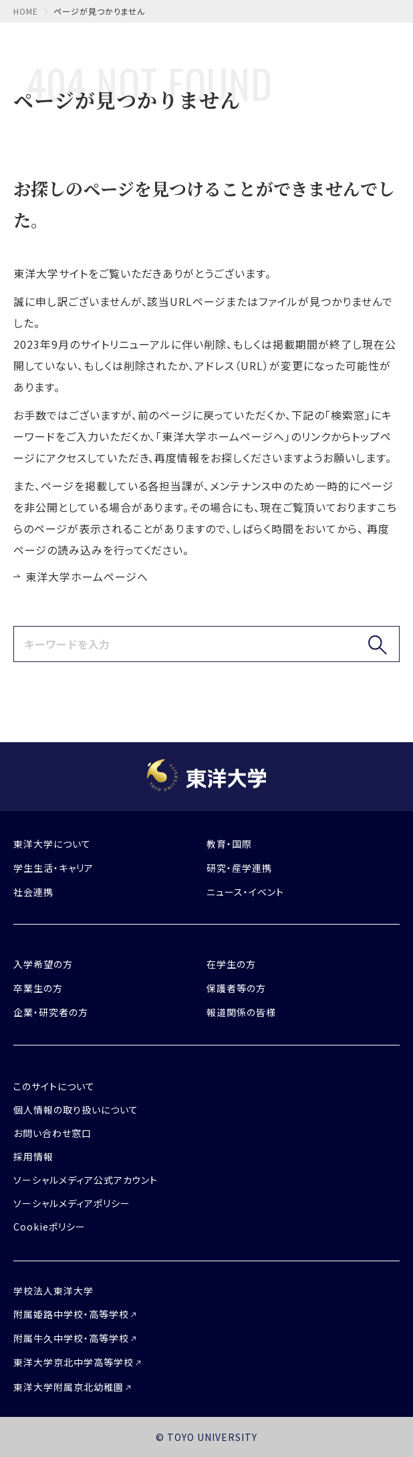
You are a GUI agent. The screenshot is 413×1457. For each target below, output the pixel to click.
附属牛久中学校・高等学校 (71, 1338)
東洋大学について (52, 843)
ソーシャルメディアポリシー (71, 1203)
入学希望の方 (43, 964)
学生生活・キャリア (53, 867)
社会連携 (33, 892)
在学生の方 (231, 964)
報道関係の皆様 (241, 1012)
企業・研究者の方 (50, 1012)
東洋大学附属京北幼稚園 (68, 1387)
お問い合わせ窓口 (52, 1133)
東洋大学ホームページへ (86, 577)
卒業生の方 (38, 988)
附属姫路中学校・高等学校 (71, 1314)
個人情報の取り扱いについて (75, 1109)
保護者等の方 (236, 988)
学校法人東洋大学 (53, 1290)
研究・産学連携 (239, 867)
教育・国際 (229, 843)
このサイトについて (54, 1086)
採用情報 (33, 1156)
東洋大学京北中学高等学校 (73, 1362)
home (25, 11)
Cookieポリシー (49, 1226)
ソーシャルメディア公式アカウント (85, 1179)
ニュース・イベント (245, 892)
